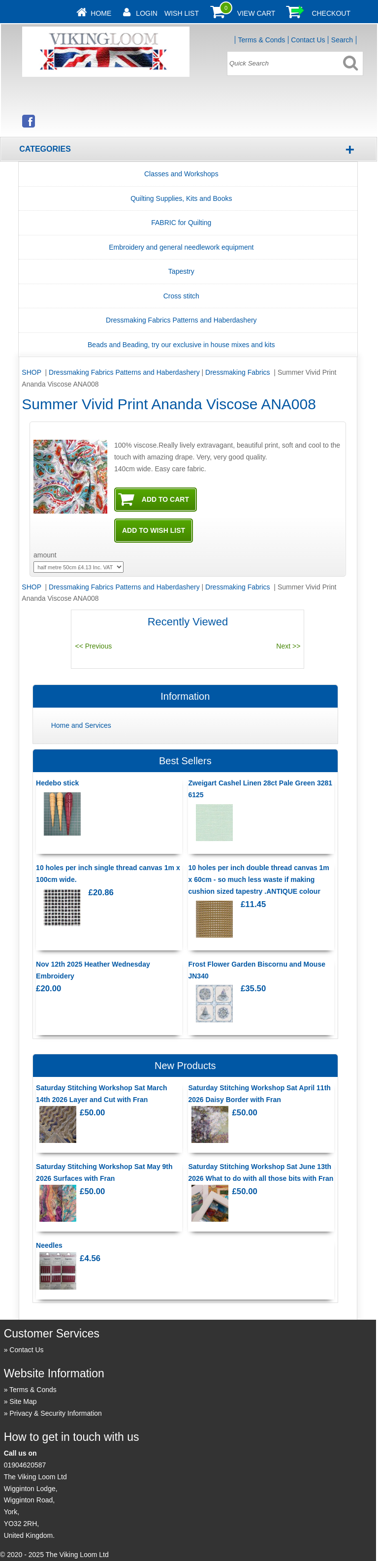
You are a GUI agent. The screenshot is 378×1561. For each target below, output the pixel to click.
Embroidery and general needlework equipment (181, 247)
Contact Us (308, 40)
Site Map (22, 1401)
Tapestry (181, 271)
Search (342, 40)
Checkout (331, 13)
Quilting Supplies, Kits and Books (181, 198)
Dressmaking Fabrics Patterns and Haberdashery (181, 320)
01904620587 (25, 1465)
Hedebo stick (57, 783)
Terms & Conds (261, 40)
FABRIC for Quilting (181, 223)
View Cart (256, 13)
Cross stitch (181, 296)
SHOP (32, 372)
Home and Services (81, 725)
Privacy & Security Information (55, 1413)
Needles (49, 1245)
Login (147, 13)
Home (101, 13)
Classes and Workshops (181, 174)
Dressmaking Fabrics (238, 372)
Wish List (181, 13)
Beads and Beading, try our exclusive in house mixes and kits (181, 345)
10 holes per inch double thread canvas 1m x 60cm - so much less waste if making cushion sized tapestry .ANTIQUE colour (258, 879)
